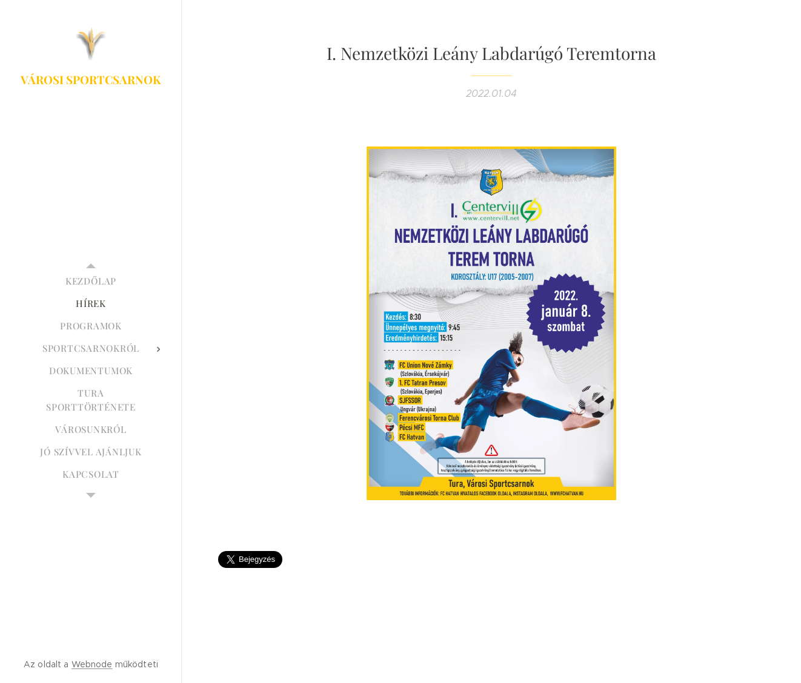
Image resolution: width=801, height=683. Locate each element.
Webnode (92, 664)
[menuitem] (91, 281)
